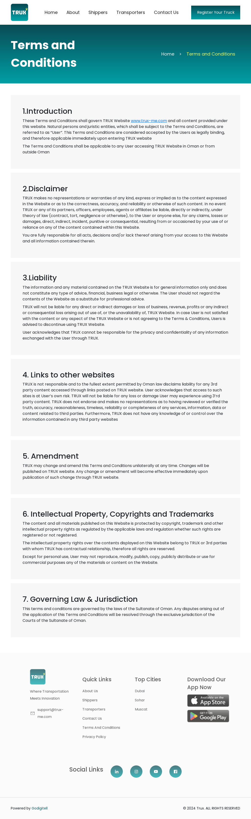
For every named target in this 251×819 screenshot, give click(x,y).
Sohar (147, 701)
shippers (105, 701)
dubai (147, 693)
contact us (107, 716)
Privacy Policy (109, 731)
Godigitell (40, 808)
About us (105, 693)
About (73, 12)
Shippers (98, 12)
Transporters (130, 12)
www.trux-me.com (149, 121)
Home (51, 12)
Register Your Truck (216, 12)
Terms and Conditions (115, 724)
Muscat (148, 708)
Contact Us (166, 12)
